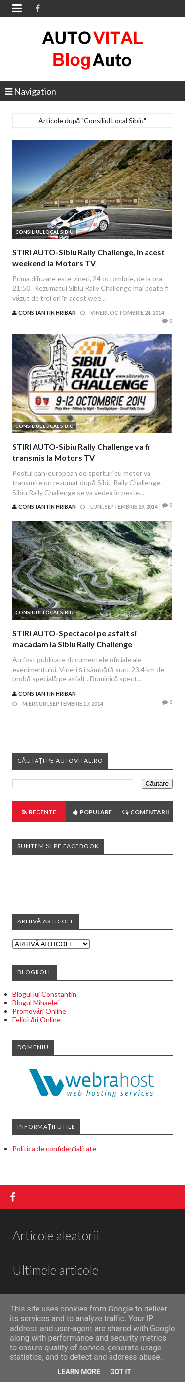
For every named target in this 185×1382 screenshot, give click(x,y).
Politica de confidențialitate (54, 1148)
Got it (120, 1372)
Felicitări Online (36, 1019)
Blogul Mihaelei (35, 1002)
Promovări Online (39, 1011)
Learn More (79, 1372)
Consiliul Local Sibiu (44, 232)
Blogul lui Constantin (44, 994)
